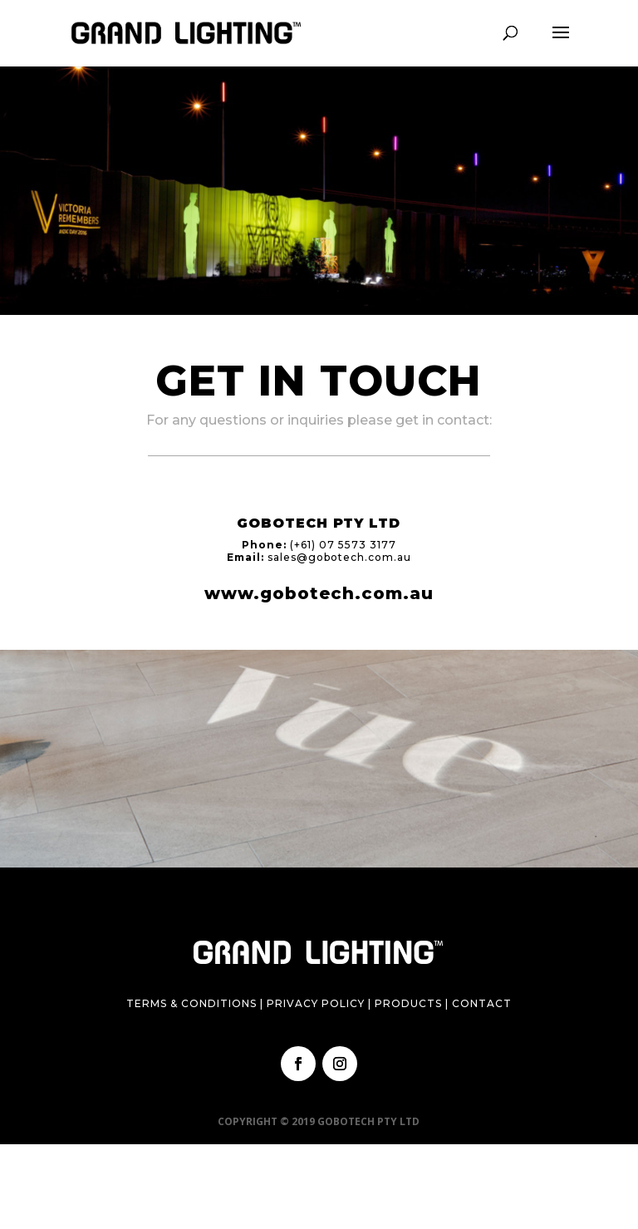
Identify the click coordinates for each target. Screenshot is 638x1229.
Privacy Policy (316, 1003)
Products (408, 1003)
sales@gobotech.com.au (339, 557)
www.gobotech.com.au (319, 593)
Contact (482, 1003)
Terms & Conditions (191, 1003)
